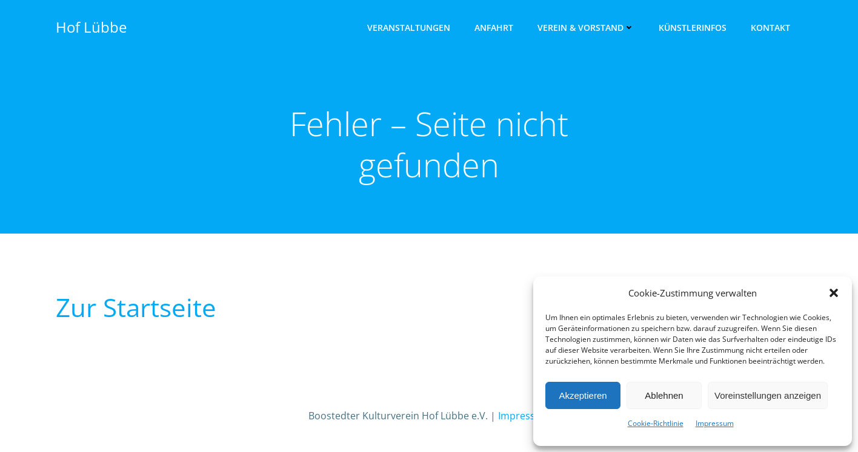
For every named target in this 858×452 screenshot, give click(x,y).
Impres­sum (715, 423)
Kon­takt (770, 27)
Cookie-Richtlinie (655, 423)
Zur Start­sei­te (136, 307)
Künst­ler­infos (693, 27)
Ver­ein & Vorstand (585, 27)
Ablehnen (664, 395)
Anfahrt (493, 27)
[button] (834, 293)
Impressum (524, 415)
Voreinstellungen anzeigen (767, 395)
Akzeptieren (583, 395)
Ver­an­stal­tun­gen (408, 27)
